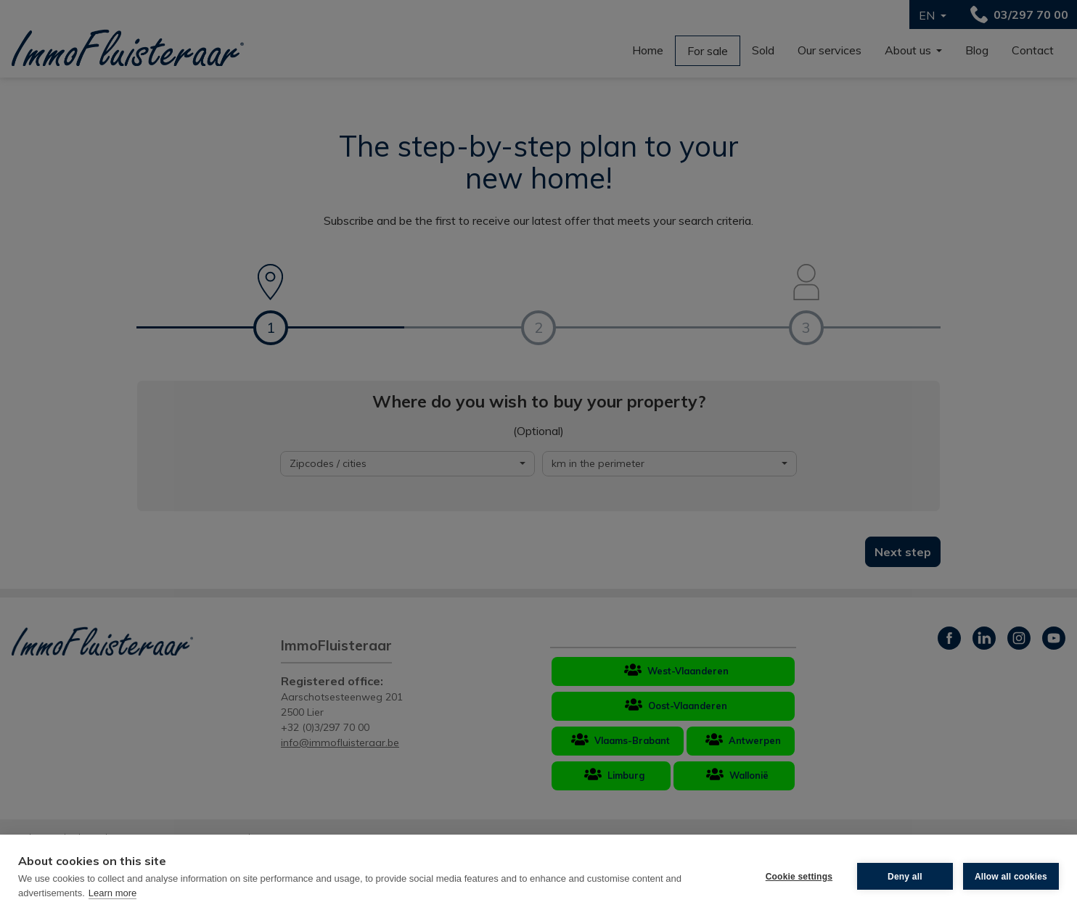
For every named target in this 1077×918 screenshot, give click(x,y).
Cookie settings (799, 877)
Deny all (905, 877)
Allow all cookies (1011, 877)
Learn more (112, 893)
